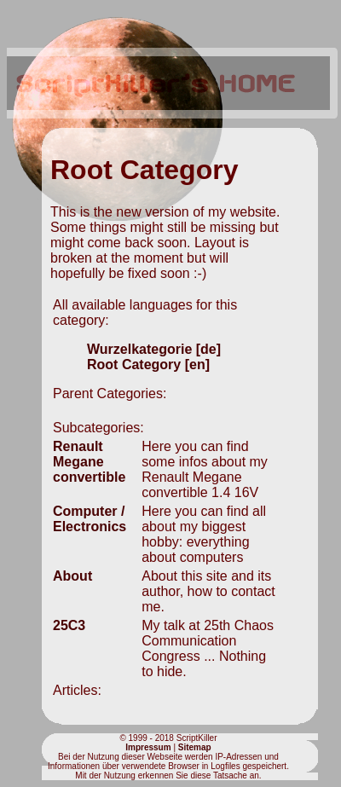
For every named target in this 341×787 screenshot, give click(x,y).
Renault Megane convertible (89, 461)
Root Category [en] (148, 364)
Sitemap (194, 747)
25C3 (69, 625)
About (72, 576)
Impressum (147, 747)
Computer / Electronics (89, 519)
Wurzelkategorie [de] (154, 349)
